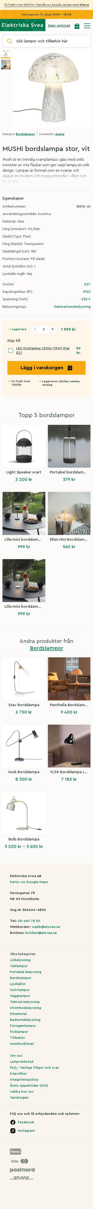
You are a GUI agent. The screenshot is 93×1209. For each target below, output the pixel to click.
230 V (86, 299)
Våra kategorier (22, 954)
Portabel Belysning (25, 972)
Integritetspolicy (24, 1079)
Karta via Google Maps (29, 882)
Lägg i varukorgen (46, 368)
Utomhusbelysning (25, 1008)
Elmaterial (18, 1014)
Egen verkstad (59, 25)
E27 (87, 284)
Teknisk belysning (24, 1002)
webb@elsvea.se (46, 927)
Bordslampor (25, 134)
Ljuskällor (18, 984)
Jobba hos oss (22, 1091)
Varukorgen (19, 1097)
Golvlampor (20, 990)
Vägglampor (20, 996)
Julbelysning (20, 960)
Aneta (59, 134)
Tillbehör (17, 1038)
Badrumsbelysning (25, 1020)
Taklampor (19, 966)
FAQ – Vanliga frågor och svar (34, 1067)
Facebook (26, 1122)
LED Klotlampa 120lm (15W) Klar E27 (43, 351)
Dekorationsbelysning (72, 306)
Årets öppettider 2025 (29, 1085)
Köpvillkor (18, 1073)
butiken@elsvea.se (41, 933)
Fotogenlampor (23, 1026)
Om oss (16, 1056)
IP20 (87, 292)
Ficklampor (19, 1032)
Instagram (26, 1131)
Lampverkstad (21, 1061)
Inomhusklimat (22, 1044)
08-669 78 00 (29, 921)
